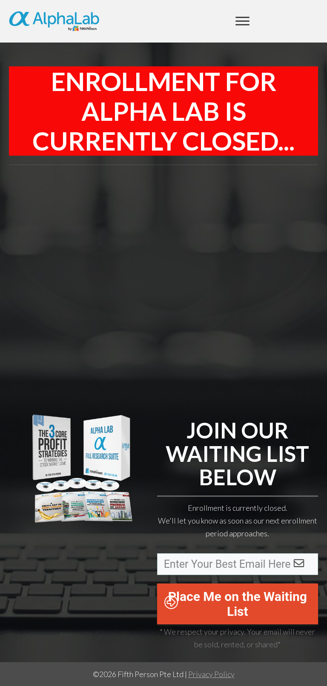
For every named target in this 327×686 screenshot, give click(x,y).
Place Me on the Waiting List (237, 604)
